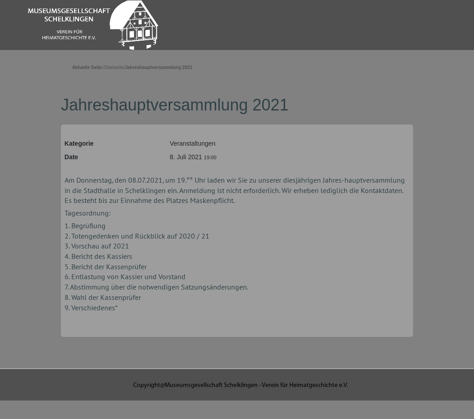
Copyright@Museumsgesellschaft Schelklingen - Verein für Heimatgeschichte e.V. (240, 385)
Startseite (114, 67)
